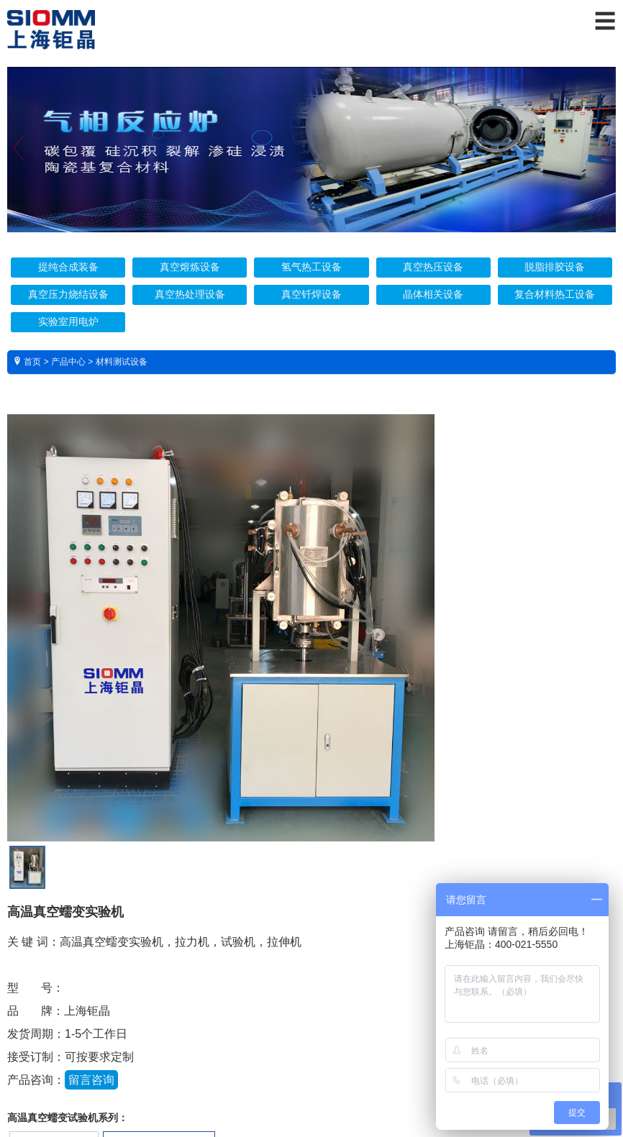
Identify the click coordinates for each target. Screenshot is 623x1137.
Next (605, 173)
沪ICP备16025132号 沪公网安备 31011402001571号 (311, 1079)
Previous (18, 173)
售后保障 (223, 957)
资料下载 (309, 957)
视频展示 (396, 957)
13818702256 (404, 816)
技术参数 (50, 957)
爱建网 (332, 1097)
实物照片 (137, 957)
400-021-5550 (405, 793)
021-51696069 (405, 839)
